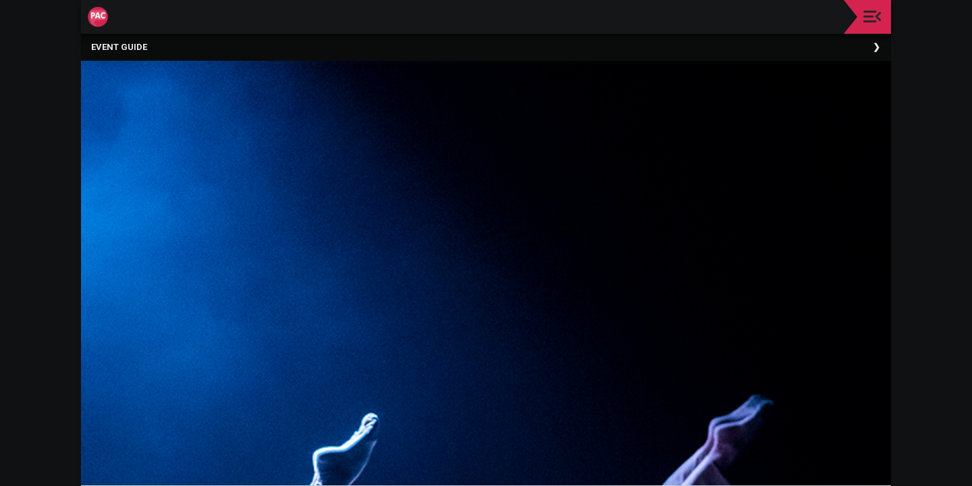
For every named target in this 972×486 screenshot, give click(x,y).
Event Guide (119, 47)
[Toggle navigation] (872, 16)
